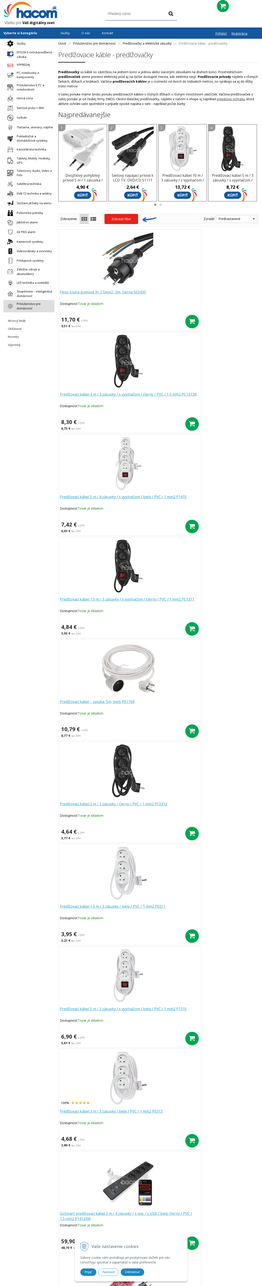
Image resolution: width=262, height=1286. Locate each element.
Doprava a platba (103, 1232)
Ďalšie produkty (158, 952)
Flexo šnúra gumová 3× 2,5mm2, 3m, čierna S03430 (89, 295)
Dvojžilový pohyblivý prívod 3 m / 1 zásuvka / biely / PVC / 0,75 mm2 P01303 (221, 604)
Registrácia (239, 33)
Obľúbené (15, 329)
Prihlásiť (221, 33)
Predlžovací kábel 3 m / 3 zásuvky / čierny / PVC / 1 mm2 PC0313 (221, 807)
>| (183, 968)
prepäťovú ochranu (231, 99)
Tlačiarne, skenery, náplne (29, 128)
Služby (15, 44)
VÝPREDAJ (17, 65)
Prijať (88, 1272)
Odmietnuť (132, 1272)
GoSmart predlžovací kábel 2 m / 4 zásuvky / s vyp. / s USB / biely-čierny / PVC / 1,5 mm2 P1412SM (90, 604)
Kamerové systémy (24, 242)
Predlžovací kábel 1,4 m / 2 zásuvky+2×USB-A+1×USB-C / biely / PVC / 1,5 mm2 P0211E (91, 707)
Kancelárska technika (25, 150)
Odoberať (219, 1183)
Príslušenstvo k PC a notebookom (24, 87)
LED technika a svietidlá (27, 283)
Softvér (16, 118)
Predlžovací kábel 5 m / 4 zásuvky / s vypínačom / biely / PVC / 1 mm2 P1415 (221, 297)
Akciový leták (17, 321)
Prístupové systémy (24, 261)
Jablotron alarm (21, 222)
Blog (178, 1219)
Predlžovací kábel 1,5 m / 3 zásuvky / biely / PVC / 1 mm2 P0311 (91, 500)
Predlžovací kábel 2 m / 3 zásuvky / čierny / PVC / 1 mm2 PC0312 (221, 397)
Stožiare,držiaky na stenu (28, 203)
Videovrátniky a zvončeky (28, 251)
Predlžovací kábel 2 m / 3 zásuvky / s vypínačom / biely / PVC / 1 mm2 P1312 (156, 911)
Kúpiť (82, 195)
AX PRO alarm (20, 232)
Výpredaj (14, 345)
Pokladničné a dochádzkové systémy (26, 138)
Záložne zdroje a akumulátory (22, 271)
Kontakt (107, 33)
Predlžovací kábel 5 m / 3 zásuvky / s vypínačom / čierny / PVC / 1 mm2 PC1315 (232, 182)
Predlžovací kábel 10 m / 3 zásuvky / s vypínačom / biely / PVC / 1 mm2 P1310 (182, 182)
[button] (155, 204)
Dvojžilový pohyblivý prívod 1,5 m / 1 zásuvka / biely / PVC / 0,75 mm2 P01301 (156, 707)
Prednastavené (229, 219)
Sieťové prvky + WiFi (24, 108)
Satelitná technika (23, 184)
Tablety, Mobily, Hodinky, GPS (28, 160)
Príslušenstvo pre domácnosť (23, 306)
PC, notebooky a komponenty (22, 75)
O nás (85, 33)
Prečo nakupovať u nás (107, 1214)
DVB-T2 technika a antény (28, 194)
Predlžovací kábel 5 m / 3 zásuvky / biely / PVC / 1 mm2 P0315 (156, 807)
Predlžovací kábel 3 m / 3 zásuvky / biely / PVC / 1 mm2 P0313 (221, 500)
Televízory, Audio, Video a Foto (28, 173)
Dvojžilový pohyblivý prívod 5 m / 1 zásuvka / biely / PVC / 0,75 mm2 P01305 (83, 182)
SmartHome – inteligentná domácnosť (28, 293)
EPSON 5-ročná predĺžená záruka (28, 54)
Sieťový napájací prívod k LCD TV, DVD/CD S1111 (132, 178)
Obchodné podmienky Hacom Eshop (202, 1213)
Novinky (13, 337)
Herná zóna (19, 98)
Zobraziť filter (121, 219)
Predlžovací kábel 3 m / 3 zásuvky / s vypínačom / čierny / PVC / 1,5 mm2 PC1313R (156, 297)
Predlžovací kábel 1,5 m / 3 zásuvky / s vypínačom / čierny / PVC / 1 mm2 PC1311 (91, 400)
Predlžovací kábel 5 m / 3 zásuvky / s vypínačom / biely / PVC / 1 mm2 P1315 (156, 502)
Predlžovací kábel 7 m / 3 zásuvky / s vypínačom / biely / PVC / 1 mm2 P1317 (221, 707)
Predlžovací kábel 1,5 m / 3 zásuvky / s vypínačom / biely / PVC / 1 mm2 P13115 (91, 911)
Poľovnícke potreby (24, 213)
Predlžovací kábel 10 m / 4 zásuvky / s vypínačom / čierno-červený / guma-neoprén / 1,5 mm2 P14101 (156, 604)
